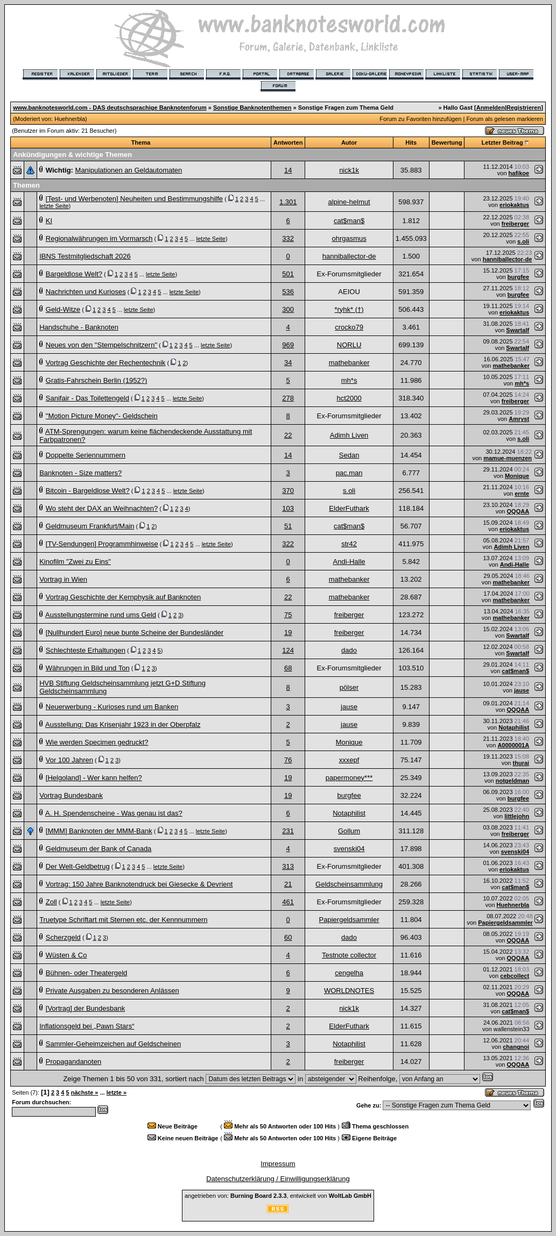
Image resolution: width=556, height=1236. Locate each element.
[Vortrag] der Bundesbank (85, 1008)
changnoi (516, 1047)
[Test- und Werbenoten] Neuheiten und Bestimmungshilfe (134, 199)
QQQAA (518, 511)
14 (288, 170)
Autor (349, 142)
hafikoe (519, 173)
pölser (349, 687)
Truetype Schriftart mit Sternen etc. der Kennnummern (123, 920)
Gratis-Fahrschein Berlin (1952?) (96, 380)
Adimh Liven (349, 435)
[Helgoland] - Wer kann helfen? (94, 778)
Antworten (287, 142)
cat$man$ (349, 221)
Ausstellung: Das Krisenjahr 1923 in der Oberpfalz (122, 724)
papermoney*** (349, 778)
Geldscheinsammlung (349, 884)
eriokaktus (514, 205)
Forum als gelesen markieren (504, 119)
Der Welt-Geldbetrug (78, 866)
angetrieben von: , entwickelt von (278, 1195)
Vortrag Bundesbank (71, 795)
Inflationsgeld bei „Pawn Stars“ (86, 1026)
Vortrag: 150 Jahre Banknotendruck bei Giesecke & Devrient (139, 884)
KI (49, 221)
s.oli (523, 241)
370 (288, 491)
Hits (411, 142)
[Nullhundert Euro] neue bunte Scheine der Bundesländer (134, 632)
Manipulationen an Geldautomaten (128, 170)
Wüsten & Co (66, 955)
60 (288, 937)
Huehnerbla (69, 119)
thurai (521, 763)
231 (288, 831)
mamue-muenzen (507, 458)
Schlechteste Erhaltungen (85, 650)
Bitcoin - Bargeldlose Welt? (88, 491)
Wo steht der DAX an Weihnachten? (102, 508)
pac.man (349, 473)
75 (288, 615)
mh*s (349, 380)
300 (288, 309)
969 (288, 345)
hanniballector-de (349, 256)
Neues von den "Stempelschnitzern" (101, 345)
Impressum (278, 1164)
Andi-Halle (349, 562)
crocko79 (349, 327)
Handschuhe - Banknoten (78, 327)
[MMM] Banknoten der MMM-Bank (99, 831)
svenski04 (349, 849)
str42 (349, 544)
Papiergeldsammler (349, 920)
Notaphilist (513, 727)
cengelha (349, 973)
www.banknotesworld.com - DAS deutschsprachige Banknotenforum (110, 107)
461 (288, 902)
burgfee (518, 277)
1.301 (288, 202)
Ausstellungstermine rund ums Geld (100, 615)
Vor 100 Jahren (69, 760)
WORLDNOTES (349, 991)
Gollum (349, 831)
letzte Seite (53, 206)
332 (288, 238)
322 (288, 544)
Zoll (51, 902)
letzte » (116, 1092)
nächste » (84, 1092)
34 (288, 363)
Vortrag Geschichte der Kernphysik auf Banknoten (123, 597)
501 (288, 274)
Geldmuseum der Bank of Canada (99, 849)
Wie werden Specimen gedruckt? (97, 742)
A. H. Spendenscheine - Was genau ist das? (113, 813)
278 (288, 398)
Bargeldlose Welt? (74, 274)
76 (288, 760)
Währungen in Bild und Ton (88, 668)
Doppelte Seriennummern (85, 455)
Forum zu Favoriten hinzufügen (420, 119)
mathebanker (349, 363)
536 (288, 292)
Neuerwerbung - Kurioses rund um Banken (112, 707)
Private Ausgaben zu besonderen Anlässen (112, 991)
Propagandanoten (73, 1062)
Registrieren (523, 107)
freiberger (515, 223)
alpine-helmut (349, 202)
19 (288, 632)
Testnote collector (349, 955)
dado (349, 650)
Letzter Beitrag (502, 142)
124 (288, 650)
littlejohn (516, 816)
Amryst (519, 419)
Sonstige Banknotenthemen (252, 107)
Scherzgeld (63, 937)
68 (288, 668)
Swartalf (517, 330)
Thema (140, 142)
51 (288, 526)
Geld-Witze (63, 309)
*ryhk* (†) (348, 309)
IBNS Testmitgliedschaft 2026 (85, 256)
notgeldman (512, 780)
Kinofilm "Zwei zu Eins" (75, 562)
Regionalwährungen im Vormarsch (99, 238)
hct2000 (348, 398)
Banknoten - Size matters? (80, 473)
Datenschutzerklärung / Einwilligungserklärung (278, 1179)
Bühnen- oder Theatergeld (87, 973)
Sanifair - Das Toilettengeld (87, 398)
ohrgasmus (349, 238)
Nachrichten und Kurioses (86, 292)
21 (288, 884)
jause (521, 690)
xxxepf (349, 760)
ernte (522, 493)
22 (288, 435)
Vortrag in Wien (63, 579)
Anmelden (490, 107)
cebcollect (514, 976)
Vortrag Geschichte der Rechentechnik (106, 363)
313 (288, 866)
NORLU (349, 345)
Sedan (349, 455)
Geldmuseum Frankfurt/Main (90, 526)
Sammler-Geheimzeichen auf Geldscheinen (113, 1044)
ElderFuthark (349, 508)
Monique (517, 476)
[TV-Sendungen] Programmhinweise (102, 544)
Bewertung (447, 142)
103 (288, 508)
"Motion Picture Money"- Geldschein (102, 416)
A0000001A (513, 745)
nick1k (349, 170)
